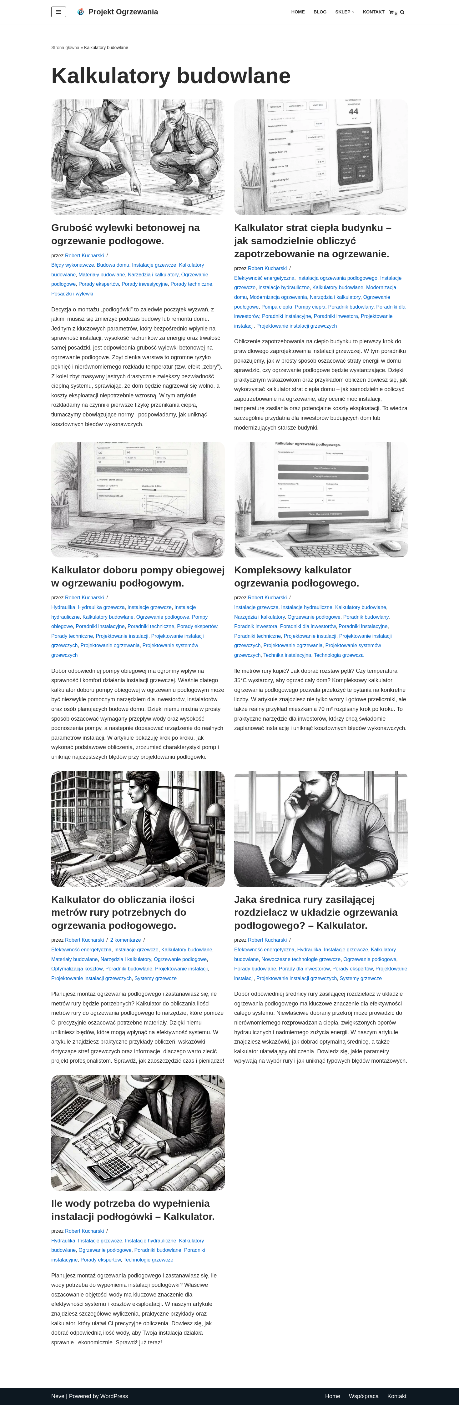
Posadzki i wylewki (72, 293)
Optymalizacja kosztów (77, 968)
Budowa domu (113, 265)
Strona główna (65, 47)
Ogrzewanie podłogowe (162, 617)
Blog (320, 11)
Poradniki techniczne (151, 626)
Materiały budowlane (101, 274)
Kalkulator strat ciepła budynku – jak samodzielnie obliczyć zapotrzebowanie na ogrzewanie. (312, 240)
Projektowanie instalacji (122, 636)
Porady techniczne (191, 284)
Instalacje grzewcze (154, 265)
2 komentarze (125, 940)
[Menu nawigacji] (58, 12)
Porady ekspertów (98, 284)
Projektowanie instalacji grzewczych (296, 326)
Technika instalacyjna (287, 655)
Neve (57, 1396)
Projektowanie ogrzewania (110, 645)
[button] (353, 12)
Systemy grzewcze (155, 978)
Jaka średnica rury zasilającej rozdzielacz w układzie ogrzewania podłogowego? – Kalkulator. (316, 912)
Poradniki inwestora (336, 316)
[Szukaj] (402, 12)
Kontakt (374, 11)
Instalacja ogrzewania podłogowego (337, 278)
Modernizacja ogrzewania (278, 297)
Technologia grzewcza (339, 655)
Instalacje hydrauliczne (284, 287)
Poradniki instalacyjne (286, 316)
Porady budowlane (255, 968)
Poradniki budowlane (128, 968)
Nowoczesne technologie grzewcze (300, 959)
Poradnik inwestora (255, 626)
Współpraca (364, 1396)
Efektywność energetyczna (264, 278)
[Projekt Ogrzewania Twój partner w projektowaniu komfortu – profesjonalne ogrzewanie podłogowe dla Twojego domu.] (116, 12)
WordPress (114, 1396)
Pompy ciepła (310, 307)
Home (298, 11)
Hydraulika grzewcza (101, 607)
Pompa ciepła (276, 307)
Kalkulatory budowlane (337, 287)
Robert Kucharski (84, 255)
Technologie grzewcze (148, 1259)
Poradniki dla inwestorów (308, 626)
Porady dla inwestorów (304, 968)
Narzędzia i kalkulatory (153, 274)
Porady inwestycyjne (145, 284)
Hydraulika (63, 607)
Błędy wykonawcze (72, 265)
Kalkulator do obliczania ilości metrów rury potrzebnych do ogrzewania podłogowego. (123, 912)
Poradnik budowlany (351, 307)
